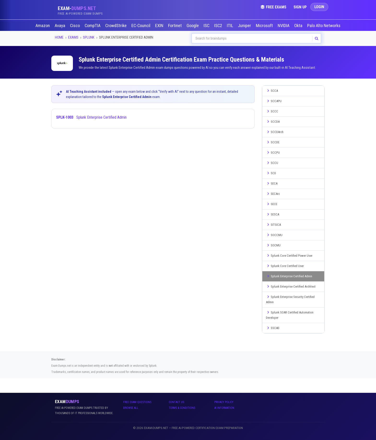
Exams (73, 37)
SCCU (272, 163)
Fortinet (175, 25)
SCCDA (273, 121)
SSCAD (272, 328)
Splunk (88, 37)
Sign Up (300, 7)
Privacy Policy (224, 402)
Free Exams (273, 7)
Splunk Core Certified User (285, 266)
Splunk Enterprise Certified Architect (291, 286)
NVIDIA (284, 25)
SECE (271, 204)
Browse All (130, 408)
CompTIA (93, 25)
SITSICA (273, 224)
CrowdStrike (116, 25)
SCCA (272, 91)
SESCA (272, 214)
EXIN (159, 25)
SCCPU (273, 152)
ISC (207, 25)
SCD (271, 173)
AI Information (224, 408)
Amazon (43, 25)
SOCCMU (274, 235)
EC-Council (141, 25)
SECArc (273, 194)
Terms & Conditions (182, 408)
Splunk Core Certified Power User (289, 255)
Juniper (245, 25)
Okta (298, 25)
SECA (271, 183)
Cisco (75, 25)
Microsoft (265, 25)
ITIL (230, 25)
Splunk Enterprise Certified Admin (91, 117)
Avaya (60, 25)
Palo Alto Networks (324, 25)
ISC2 (218, 25)
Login (319, 7)
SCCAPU (274, 101)
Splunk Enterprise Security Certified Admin (290, 299)
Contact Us (176, 402)
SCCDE (272, 142)
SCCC (272, 111)
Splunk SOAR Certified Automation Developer (289, 315)
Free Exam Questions (137, 402)
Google (193, 25)
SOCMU (273, 245)
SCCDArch (274, 132)
